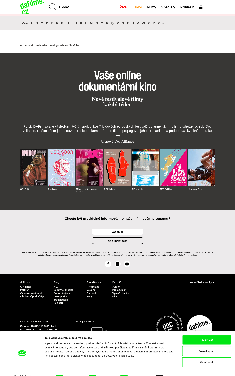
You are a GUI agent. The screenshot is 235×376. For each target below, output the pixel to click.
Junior (136, 7)
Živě (122, 7)
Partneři (25, 289)
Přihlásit (187, 7)
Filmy (151, 7)
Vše (25, 23)
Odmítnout (206, 353)
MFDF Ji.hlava (166, 189)
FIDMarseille (138, 189)
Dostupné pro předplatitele (62, 297)
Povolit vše (206, 331)
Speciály (168, 7)
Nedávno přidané (64, 289)
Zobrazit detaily (180, 369)
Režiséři (58, 302)
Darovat (91, 292)
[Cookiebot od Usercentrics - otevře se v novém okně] (22, 369)
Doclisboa (52, 189)
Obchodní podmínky (32, 295)
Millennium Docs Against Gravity (87, 190)
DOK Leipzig (110, 189)
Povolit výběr (206, 342)
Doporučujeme (63, 292)
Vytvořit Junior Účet (121, 294)
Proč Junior (119, 289)
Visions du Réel (195, 189)
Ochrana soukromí (31, 292)
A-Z (56, 286)
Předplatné (93, 286)
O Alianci (25, 286)
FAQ (89, 295)
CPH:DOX (25, 189)
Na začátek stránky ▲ (202, 282)
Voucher (92, 289)
